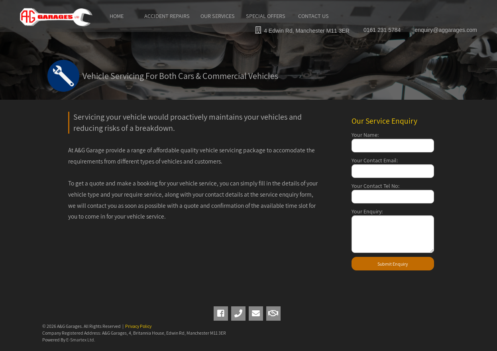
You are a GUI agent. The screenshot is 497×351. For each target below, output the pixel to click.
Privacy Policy (138, 326)
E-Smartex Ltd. (80, 340)
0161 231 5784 (382, 30)
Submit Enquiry (392, 264)
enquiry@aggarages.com (445, 30)
